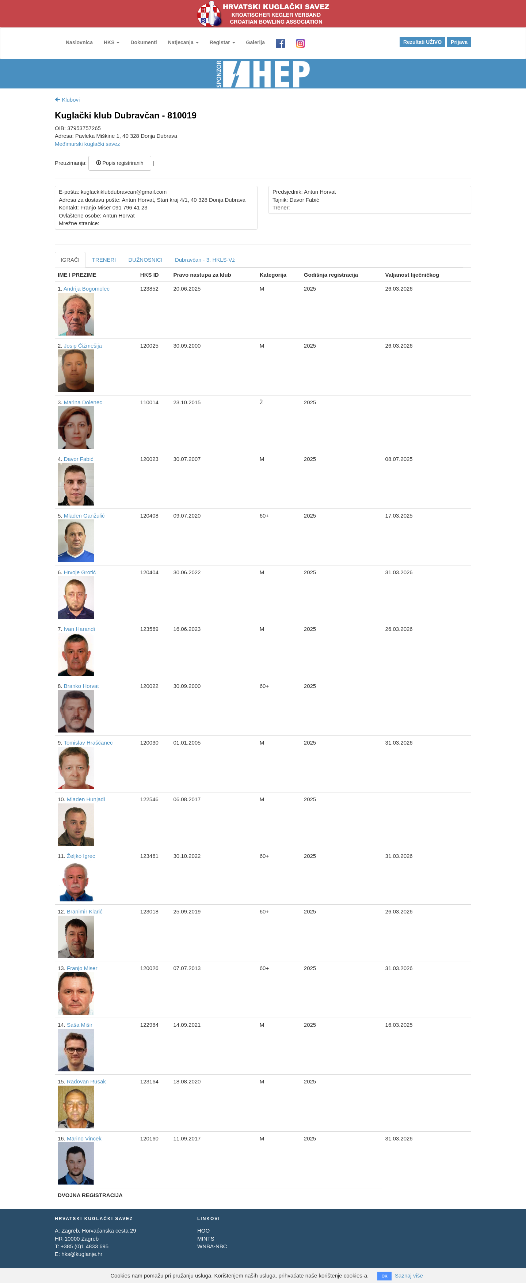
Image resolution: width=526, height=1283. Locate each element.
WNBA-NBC (212, 1246)
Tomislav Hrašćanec (88, 742)
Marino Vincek (84, 1138)
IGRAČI (70, 260)
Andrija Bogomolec (87, 288)
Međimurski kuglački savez (87, 144)
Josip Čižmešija (83, 345)
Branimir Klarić (85, 911)
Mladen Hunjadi (86, 799)
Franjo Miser (82, 968)
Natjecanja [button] (183, 42)
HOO (203, 1230)
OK (384, 1276)
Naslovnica (79, 42)
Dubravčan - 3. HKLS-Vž (205, 260)
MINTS (205, 1238)
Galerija (255, 42)
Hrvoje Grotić (80, 572)
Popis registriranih (120, 163)
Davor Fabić (79, 459)
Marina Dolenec (83, 402)
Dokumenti (143, 42)
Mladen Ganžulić (84, 515)
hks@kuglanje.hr (81, 1254)
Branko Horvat (81, 686)
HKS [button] (111, 42)
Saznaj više (409, 1275)
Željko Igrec (81, 856)
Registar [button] (222, 42)
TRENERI (104, 260)
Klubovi (67, 99)
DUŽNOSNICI (146, 260)
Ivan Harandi (79, 629)
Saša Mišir (79, 1025)
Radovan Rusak (86, 1081)
